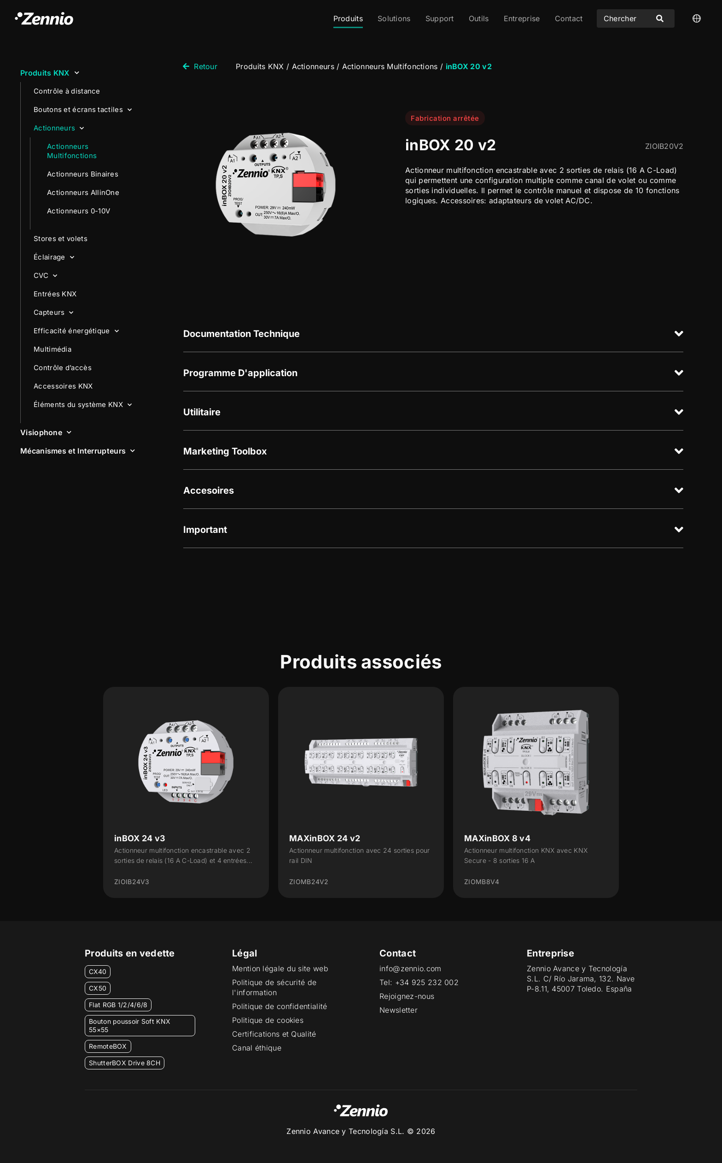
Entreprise (522, 18)
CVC (45, 276)
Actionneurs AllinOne (83, 192)
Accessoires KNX (63, 386)
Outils (479, 18)
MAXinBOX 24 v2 (324, 838)
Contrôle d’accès (63, 367)
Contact (569, 18)
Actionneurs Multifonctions (72, 151)
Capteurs (54, 313)
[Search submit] (660, 18)
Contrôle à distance (67, 91)
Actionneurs (59, 128)
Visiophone (45, 432)
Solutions (394, 18)
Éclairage (54, 257)
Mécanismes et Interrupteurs (77, 450)
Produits (348, 18)
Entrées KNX (55, 293)
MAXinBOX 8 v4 (497, 838)
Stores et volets (60, 238)
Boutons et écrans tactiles (83, 110)
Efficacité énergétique (76, 331)
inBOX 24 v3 (139, 838)
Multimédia (52, 349)
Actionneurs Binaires (82, 174)
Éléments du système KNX (83, 405)
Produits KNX (49, 72)
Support (439, 18)
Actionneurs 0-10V (78, 211)
